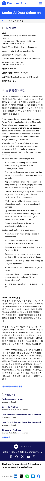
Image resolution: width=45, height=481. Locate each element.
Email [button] (33, 476)
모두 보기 (6, 437)
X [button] (21, 476)
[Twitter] (22, 456)
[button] (40, 3)
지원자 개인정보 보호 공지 (13, 452)
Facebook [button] (39, 476)
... (6, 21)
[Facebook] (16, 456)
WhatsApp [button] (27, 476)
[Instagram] (34, 456)
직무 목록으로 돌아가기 (12, 386)
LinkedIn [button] (15, 476)
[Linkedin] (11, 456)
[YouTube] (28, 456)
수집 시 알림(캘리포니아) (32, 452)
